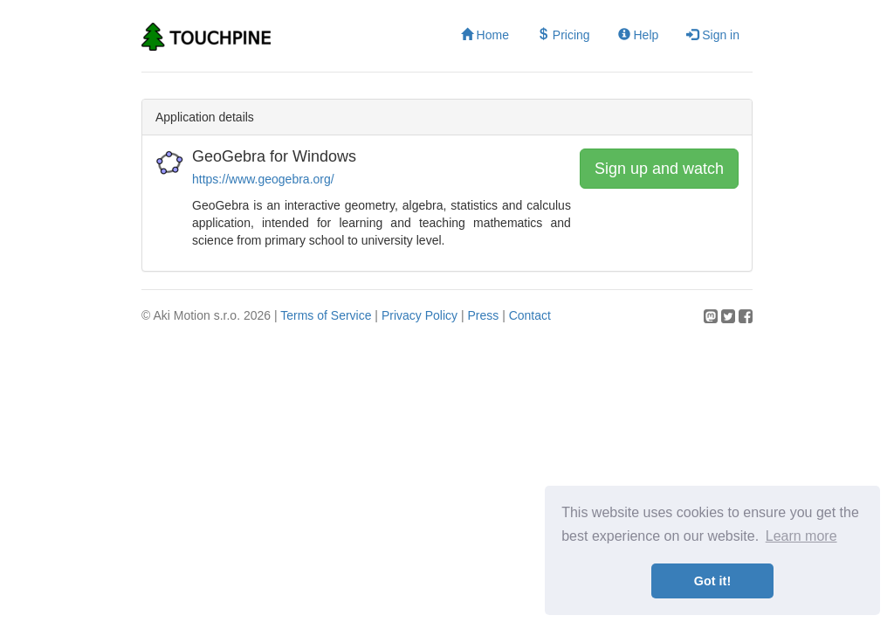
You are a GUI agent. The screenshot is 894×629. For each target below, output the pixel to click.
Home (485, 35)
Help (638, 35)
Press (483, 315)
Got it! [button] (712, 581)
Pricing (563, 35)
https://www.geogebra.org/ (263, 179)
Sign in (712, 35)
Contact (530, 315)
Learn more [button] (801, 536)
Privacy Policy (419, 315)
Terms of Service (325, 315)
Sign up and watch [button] (659, 168)
